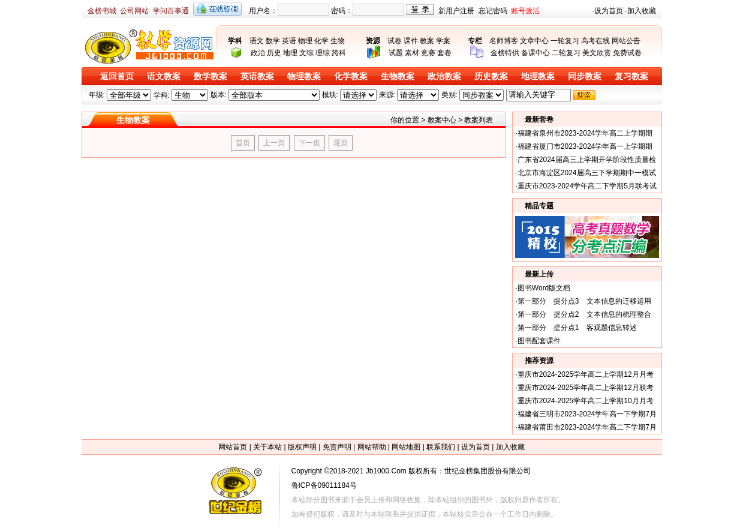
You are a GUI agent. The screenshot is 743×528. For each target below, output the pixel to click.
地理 (290, 53)
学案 (443, 41)
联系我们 (440, 447)
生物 (337, 41)
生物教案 (397, 76)
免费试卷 (627, 53)
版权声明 (302, 447)
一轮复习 (565, 41)
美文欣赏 (596, 53)
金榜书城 (102, 11)
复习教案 (631, 76)
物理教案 (304, 76)
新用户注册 (456, 11)
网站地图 (406, 447)
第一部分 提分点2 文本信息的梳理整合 (584, 314)
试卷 (394, 41)
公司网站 (134, 11)
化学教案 (351, 76)
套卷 (444, 53)
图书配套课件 (539, 341)
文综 (306, 53)
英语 (289, 41)
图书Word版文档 (544, 288)
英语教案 (257, 76)
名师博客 (503, 41)
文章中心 (534, 41)
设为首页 (608, 11)
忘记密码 (493, 11)
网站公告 (626, 41)
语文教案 (164, 76)
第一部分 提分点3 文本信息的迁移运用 (584, 301)
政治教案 (444, 76)
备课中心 (535, 53)
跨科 (339, 53)
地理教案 (538, 76)
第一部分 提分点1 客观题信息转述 (577, 327)
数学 (273, 41)
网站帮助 (371, 447)
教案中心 (442, 120)
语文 (256, 41)
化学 (321, 41)
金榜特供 (505, 53)
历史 (274, 53)
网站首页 (232, 447)
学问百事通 (171, 11)
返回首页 (117, 76)
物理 (305, 41)
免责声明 (337, 447)
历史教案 (491, 76)
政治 (258, 53)
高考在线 (595, 41)
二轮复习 (566, 53)
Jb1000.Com (386, 471)
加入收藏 (641, 11)
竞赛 (428, 53)
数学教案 (210, 76)
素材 (412, 53)
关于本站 (267, 447)
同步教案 (584, 76)
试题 (396, 53)
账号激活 (525, 11)
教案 (427, 41)
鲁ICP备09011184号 (324, 485)
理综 (322, 53)
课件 (411, 41)
